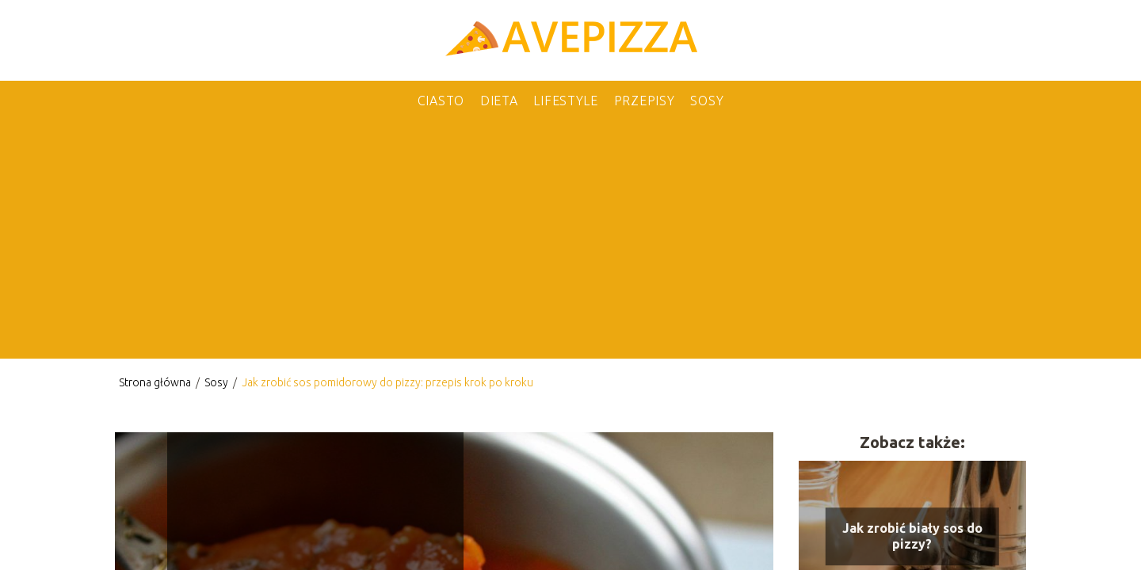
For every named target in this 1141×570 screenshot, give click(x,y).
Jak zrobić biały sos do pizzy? (912, 536)
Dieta (499, 100)
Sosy (706, 100)
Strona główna (156, 382)
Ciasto (441, 100)
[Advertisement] (570, 240)
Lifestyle (565, 100)
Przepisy (644, 100)
